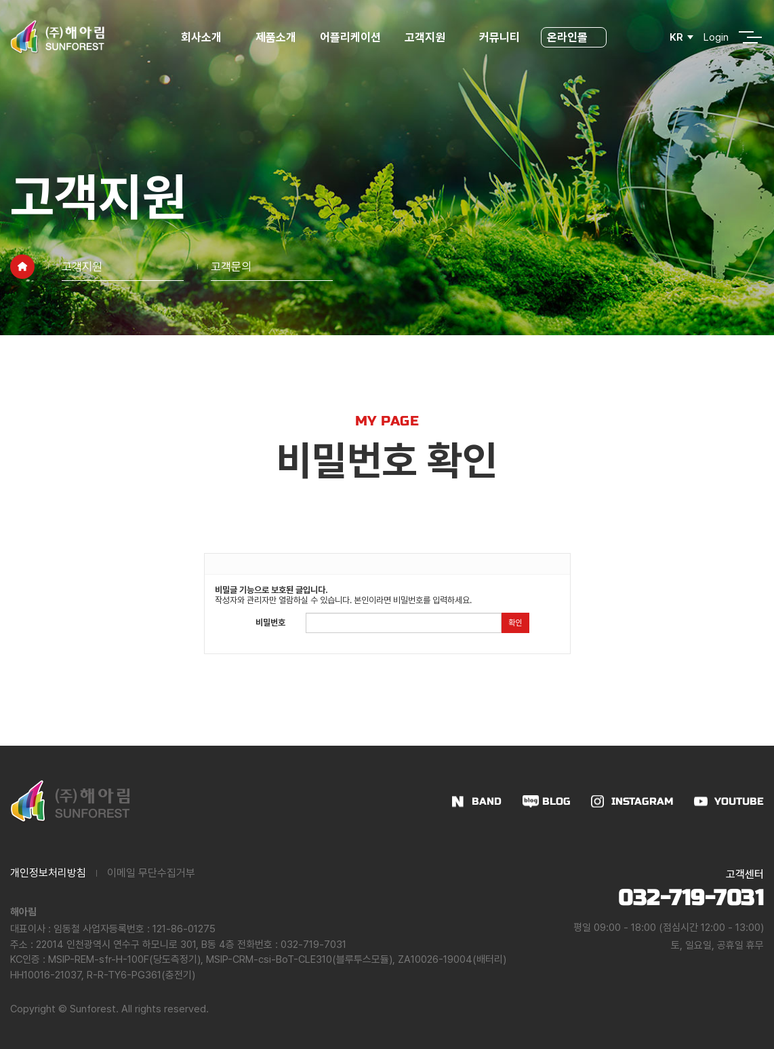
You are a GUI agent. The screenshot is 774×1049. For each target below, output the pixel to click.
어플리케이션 (350, 37)
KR (676, 37)
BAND (487, 801)
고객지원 (425, 37)
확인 (515, 623)
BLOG (556, 801)
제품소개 (276, 37)
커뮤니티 (499, 37)
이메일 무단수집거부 (151, 872)
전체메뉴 (746, 37)
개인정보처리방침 (48, 872)
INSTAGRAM (642, 801)
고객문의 (231, 266)
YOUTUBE (739, 801)
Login (716, 37)
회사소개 (201, 37)
